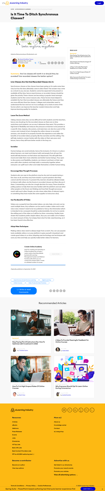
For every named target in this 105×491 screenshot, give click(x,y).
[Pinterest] (86, 410)
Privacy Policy (31, 486)
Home (12, 9)
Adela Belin (65, 350)
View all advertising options (65, 475)
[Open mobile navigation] (3, 3)
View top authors (18, 468)
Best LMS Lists (17, 448)
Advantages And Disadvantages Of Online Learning (80, 62)
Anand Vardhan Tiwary (26, 59)
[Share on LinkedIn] (55, 63)
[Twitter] (69, 410)
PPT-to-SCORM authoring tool (23, 454)
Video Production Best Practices (37, 283)
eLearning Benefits (61, 384)
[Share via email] (59, 63)
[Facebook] (64, 410)
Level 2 (14, 63)
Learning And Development (20, 340)
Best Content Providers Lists (21, 451)
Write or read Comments (24, 290)
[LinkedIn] (75, 410)
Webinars (15, 428)
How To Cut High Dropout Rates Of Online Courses (80, 72)
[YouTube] (81, 410)
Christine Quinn (23, 350)
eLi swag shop (59, 431)
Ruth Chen (22, 395)
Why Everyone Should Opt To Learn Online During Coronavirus (80, 77)
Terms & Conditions (17, 486)
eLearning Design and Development (66, 338)
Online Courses (18, 283)
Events (14, 435)
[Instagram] (92, 410)
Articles (14, 422)
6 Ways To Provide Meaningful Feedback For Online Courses (78, 67)
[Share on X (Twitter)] (52, 63)
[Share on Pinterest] (62, 63)
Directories (16, 441)
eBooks (14, 425)
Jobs (13, 438)
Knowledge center (60, 425)
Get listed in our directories (63, 465)
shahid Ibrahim (66, 395)
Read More (55, 254)
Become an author (18, 465)
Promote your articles (61, 471)
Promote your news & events (63, 468)
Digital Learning (46, 280)
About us (57, 422)
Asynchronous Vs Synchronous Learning (25, 280)
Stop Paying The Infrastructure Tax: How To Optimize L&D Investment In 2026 (80, 56)
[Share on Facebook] (49, 63)
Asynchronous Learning (23, 9)
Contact (57, 428)
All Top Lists (16, 444)
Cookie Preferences (44, 486)
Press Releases (17, 431)
